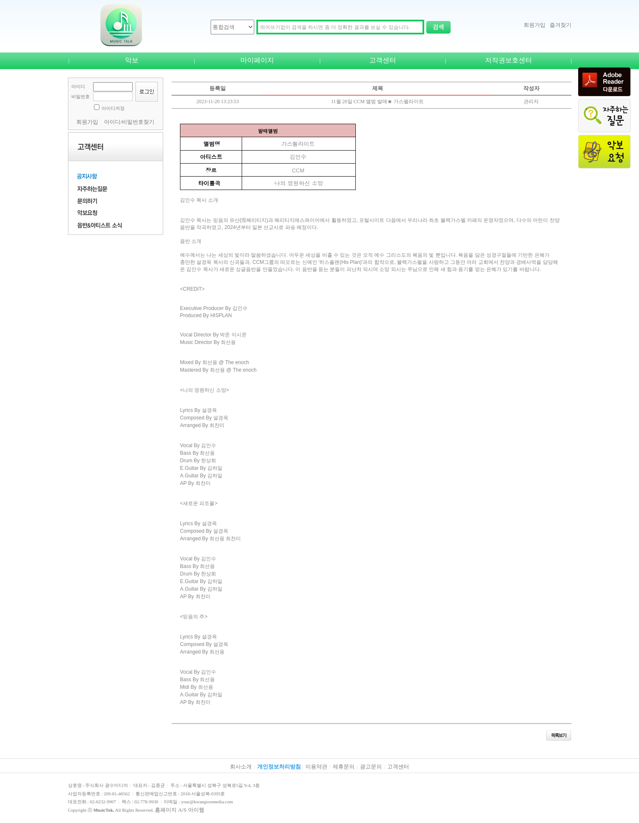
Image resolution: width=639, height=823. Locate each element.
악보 (131, 60)
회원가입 (534, 25)
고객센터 (382, 60)
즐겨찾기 (560, 25)
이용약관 (316, 766)
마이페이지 (257, 60)
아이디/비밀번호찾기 (129, 122)
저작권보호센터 (508, 60)
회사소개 (241, 766)
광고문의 (371, 766)
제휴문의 (344, 766)
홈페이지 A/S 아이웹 (179, 810)
